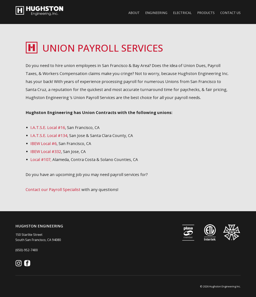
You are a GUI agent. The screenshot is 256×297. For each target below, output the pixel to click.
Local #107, (41, 159)
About (134, 13)
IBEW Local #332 (45, 151)
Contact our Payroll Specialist (53, 189)
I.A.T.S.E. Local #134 (48, 135)
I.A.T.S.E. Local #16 (47, 127)
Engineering (156, 13)
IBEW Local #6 (43, 143)
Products (206, 13)
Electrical (182, 13)
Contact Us (230, 13)
